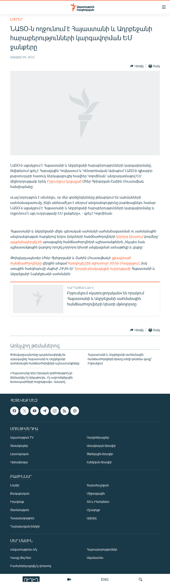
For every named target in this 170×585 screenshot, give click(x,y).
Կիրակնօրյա (19, 462)
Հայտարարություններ (102, 549)
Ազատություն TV (22, 437)
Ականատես (95, 557)
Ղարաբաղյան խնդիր (25, 526)
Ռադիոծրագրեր (98, 437)
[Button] (136, 66)
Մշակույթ (93, 510)
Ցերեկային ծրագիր (100, 454)
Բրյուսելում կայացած (64, 181)
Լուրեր (16, 19)
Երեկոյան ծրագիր (99, 462)
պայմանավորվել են (26, 242)
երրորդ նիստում (129, 236)
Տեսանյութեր (19, 445)
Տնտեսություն (19, 510)
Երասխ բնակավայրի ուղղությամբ (102, 268)
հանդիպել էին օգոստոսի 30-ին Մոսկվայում (103, 263)
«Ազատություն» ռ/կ (23, 549)
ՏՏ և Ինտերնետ (98, 501)
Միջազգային (96, 493)
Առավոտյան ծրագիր (101, 445)
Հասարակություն (22, 518)
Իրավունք (17, 501)
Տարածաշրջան (98, 485)
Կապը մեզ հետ (20, 557)
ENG (105, 579)
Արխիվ (91, 518)
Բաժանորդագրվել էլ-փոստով (30, 566)
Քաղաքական (19, 493)
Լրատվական (19, 454)
